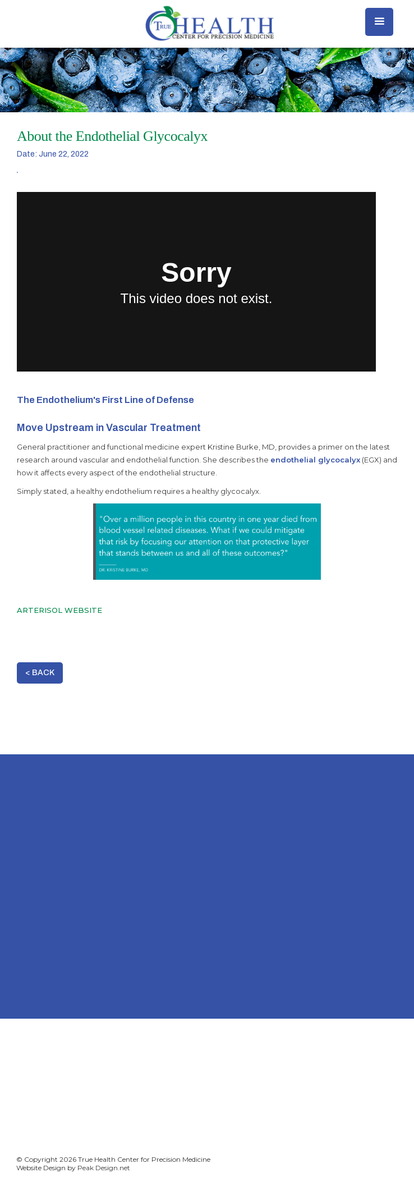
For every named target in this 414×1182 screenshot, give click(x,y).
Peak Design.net (103, 1167)
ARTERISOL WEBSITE (59, 610)
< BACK (39, 672)
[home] (207, 24)
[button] (379, 22)
